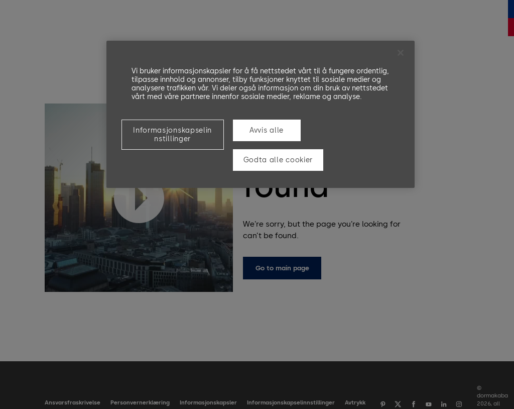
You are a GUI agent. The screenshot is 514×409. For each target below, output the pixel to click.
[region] (260, 114)
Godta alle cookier (278, 160)
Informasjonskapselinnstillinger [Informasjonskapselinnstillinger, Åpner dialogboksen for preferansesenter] (172, 134)
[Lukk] (401, 53)
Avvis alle (266, 130)
